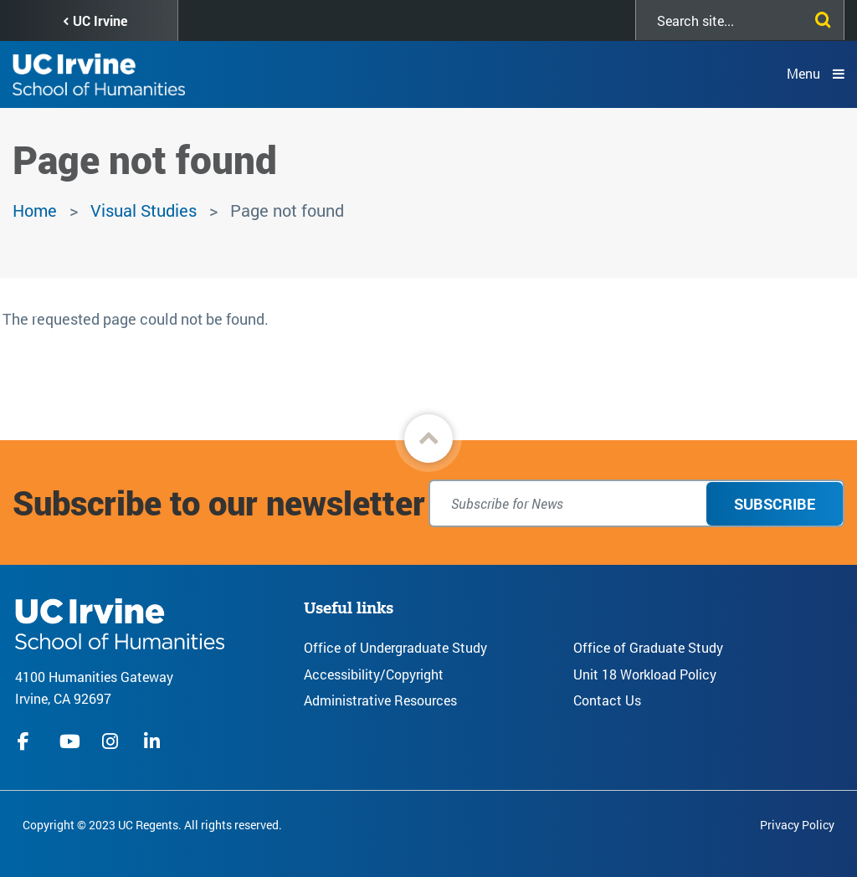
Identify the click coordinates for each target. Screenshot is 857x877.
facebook (28, 741)
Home (35, 210)
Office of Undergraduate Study (395, 647)
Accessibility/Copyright (374, 674)
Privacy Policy (797, 825)
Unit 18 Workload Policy (644, 674)
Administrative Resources (380, 700)
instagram (112, 741)
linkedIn (154, 741)
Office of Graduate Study (648, 647)
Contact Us (607, 700)
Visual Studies (143, 210)
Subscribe (774, 504)
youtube (69, 741)
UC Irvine (100, 20)
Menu (803, 73)
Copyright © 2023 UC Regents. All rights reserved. (152, 825)
